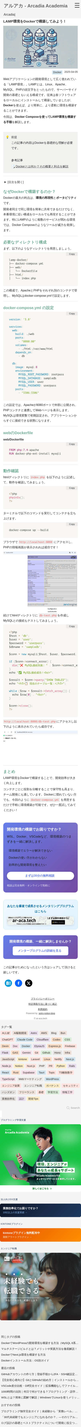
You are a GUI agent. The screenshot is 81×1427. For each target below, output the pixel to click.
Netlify (58, 1059)
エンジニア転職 (33, 1086)
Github (46, 1053)
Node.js (6, 1066)
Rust (16, 1072)
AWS (44, 1033)
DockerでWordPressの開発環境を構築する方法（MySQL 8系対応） (41, 1343)
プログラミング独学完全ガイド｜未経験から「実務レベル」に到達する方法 (41, 1411)
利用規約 (42, 1009)
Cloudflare (43, 1040)
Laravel (35, 1059)
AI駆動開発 (20, 1033)
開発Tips (33, 1099)
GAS (15, 1053)
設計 (21, 1099)
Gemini (26, 1053)
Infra (67, 1053)
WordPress (52, 1079)
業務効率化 (8, 1099)
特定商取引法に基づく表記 (43, 1004)
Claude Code (25, 1040)
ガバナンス (52, 1086)
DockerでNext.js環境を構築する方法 (23, 1355)
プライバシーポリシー (42, 999)
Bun (63, 1033)
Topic (52, 1072)
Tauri (41, 1072)
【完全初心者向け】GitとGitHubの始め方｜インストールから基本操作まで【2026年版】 (41, 1380)
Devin (5, 1046)
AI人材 (6, 1033)
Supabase (29, 1072)
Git (36, 1053)
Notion (19, 1066)
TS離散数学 (65, 1072)
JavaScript (8, 1059)
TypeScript (8, 1079)
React (5, 1072)
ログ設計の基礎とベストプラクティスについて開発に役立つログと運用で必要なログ (41, 1423)
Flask (5, 1053)
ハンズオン (8, 1092)
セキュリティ (70, 1086)
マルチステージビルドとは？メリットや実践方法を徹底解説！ (39, 1349)
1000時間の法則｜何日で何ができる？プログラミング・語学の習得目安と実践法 (41, 1392)
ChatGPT (7, 1040)
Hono (57, 1053)
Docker (57, 72)
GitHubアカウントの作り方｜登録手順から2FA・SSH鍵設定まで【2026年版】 (41, 1374)
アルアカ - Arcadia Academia (36, 6)
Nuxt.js (31, 1066)
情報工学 (67, 1092)
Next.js (70, 1059)
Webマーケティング (30, 1079)
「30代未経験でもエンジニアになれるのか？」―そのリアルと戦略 (41, 1417)
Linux (47, 1059)
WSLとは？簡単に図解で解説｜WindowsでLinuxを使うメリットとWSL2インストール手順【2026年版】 (41, 1398)
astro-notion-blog (47, 1013)
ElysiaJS (39, 1046)
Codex (56, 1040)
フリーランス (26, 1092)
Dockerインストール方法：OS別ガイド (25, 1361)
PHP (42, 1066)
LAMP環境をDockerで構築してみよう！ (34, 22)
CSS (67, 1040)
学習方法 (53, 1092)
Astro (34, 1033)
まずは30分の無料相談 (39, 876)
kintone (23, 1059)
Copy (72, 254)
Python (61, 1066)
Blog (53, 1033)
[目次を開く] (15, 182)
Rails (72, 1066)
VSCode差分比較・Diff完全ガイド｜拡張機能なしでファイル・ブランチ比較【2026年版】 (41, 1386)
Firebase (70, 1046)
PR (50, 1066)
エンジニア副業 (11, 1086)
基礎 (41, 1092)
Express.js (55, 1046)
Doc (15, 1046)
